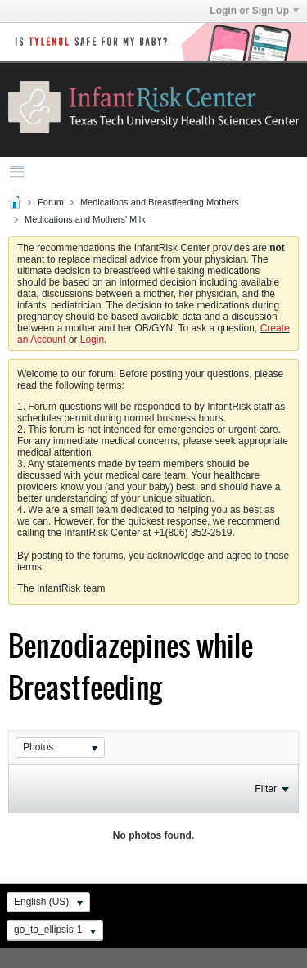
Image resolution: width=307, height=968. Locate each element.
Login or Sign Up (254, 10)
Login (92, 339)
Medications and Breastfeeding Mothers (159, 202)
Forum (51, 202)
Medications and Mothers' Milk (85, 219)
